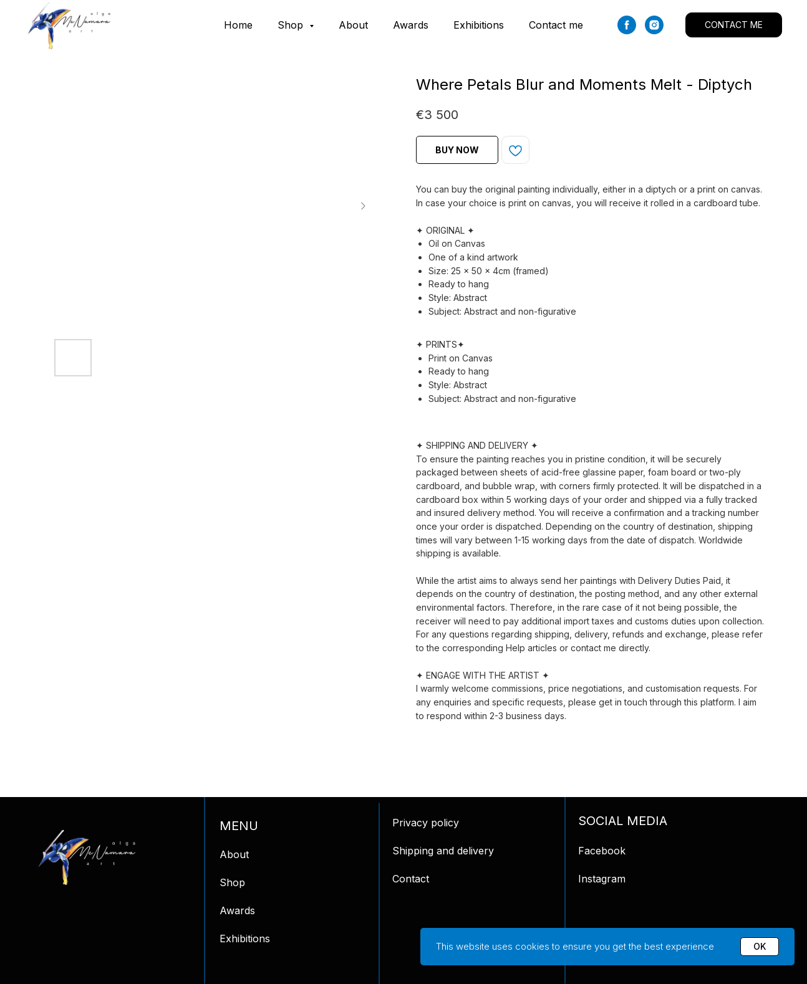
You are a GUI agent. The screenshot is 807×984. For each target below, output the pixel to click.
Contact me (556, 25)
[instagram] (654, 25)
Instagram (602, 878)
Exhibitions (478, 25)
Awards (410, 25)
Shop (232, 882)
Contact (410, 878)
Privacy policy (425, 822)
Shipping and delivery (443, 850)
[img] (86, 857)
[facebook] (626, 25)
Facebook (602, 850)
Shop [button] (292, 25)
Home (238, 25)
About (353, 25)
